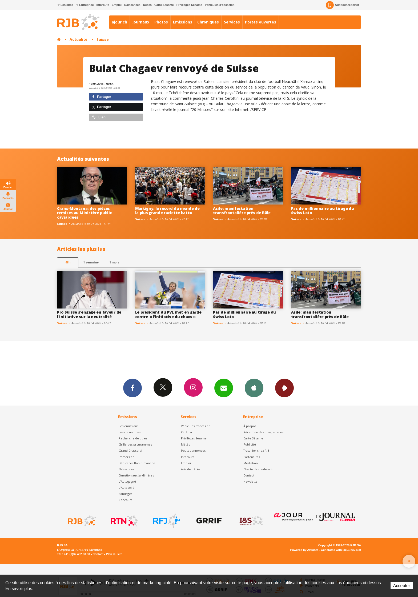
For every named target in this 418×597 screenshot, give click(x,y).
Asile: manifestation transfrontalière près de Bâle (242, 210)
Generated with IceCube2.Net (341, 549)
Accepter (401, 585)
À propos (249, 426)
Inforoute (103, 4)
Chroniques (208, 22)
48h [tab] (67, 262)
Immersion (126, 457)
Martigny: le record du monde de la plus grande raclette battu (167, 210)
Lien (99, 117)
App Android (284, 388)
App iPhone (254, 388)
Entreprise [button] (85, 4)
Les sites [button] (65, 4)
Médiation (250, 463)
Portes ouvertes (260, 22)
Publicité (249, 444)
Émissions (182, 22)
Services (232, 22)
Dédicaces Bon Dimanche (137, 463)
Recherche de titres (133, 438)
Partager (101, 97)
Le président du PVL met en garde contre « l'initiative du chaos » (168, 314)
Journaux (140, 22)
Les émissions (128, 426)
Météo (185, 444)
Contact (248, 475)
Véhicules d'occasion (219, 4)
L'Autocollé (126, 487)
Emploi (117, 4)
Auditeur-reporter (342, 5)
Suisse (103, 39)
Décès (147, 4)
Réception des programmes (263, 432)
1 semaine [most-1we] (91, 262)
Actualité (78, 39)
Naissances (132, 4)
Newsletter (251, 481)
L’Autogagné (127, 481)
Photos (161, 22)
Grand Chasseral (130, 450)
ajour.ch (119, 22)
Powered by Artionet (304, 549)
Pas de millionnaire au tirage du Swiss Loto (322, 210)
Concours (125, 500)
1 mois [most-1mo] (114, 262)
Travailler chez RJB (256, 450)
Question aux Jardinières (136, 475)
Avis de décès (190, 469)
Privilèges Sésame (189, 4)
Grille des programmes (135, 444)
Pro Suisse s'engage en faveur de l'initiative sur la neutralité (89, 314)
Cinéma (186, 432)
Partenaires (251, 457)
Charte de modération (259, 469)
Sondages (125, 493)
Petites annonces (193, 450)
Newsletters (223, 388)
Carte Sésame (164, 4)
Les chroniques (129, 432)
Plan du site (114, 554)
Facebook (132, 388)
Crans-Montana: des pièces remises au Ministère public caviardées (84, 213)
